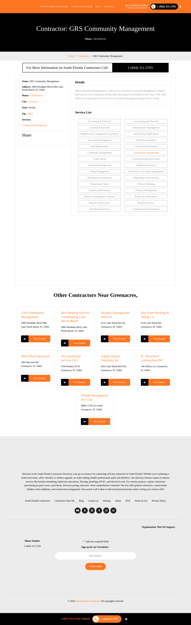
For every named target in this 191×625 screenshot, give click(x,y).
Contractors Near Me (82, 7)
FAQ (127, 500)
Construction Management (34, 125)
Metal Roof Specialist (35, 356)
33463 (30, 113)
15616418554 (95, 39)
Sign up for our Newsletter (95, 547)
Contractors (83, 56)
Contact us (108, 7)
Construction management (146, 152)
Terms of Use (141, 500)
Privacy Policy (159, 500)
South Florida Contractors (54, 7)
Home (71, 56)
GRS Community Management (108, 56)
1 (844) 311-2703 (140, 68)
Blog (98, 7)
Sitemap (107, 500)
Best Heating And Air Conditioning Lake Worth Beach (75, 317)
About (118, 500)
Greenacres (33, 101)
